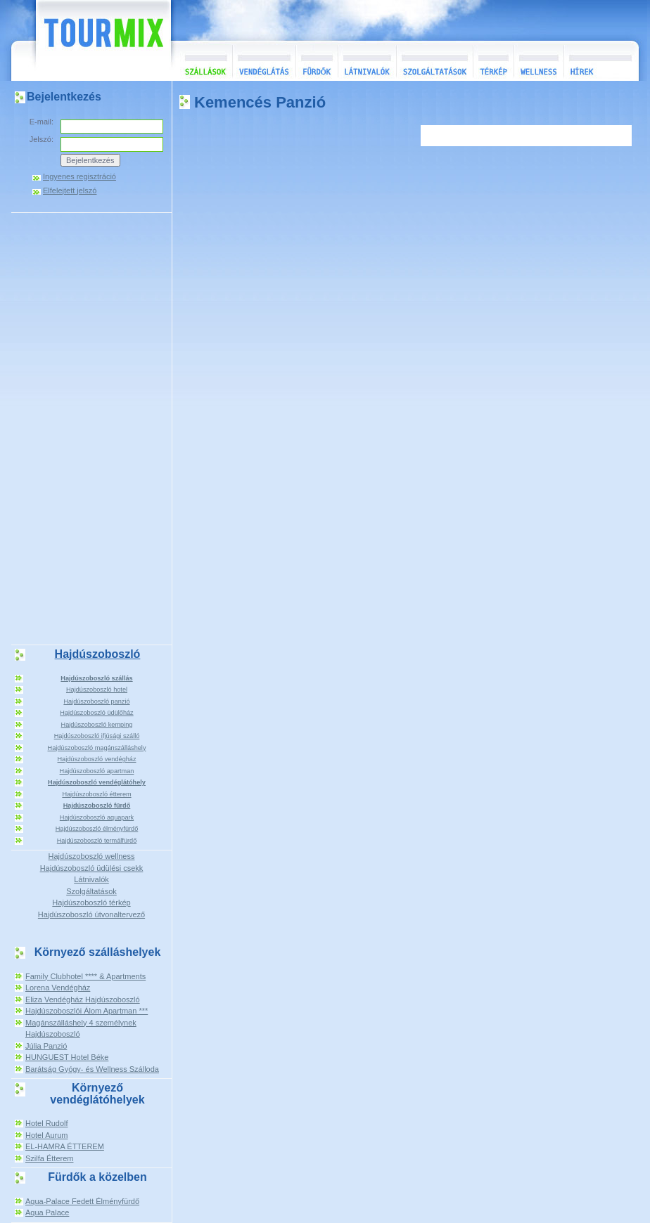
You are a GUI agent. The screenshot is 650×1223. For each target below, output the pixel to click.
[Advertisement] (91, 427)
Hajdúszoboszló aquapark (97, 817)
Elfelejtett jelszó (69, 191)
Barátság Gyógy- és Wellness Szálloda (92, 1069)
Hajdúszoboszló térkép (91, 902)
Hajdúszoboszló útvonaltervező (91, 914)
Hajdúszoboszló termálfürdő (97, 840)
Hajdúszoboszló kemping (97, 724)
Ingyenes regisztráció (79, 177)
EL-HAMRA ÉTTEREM (64, 1146)
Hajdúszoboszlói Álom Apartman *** (86, 1011)
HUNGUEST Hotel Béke (66, 1057)
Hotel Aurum (46, 1135)
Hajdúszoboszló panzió (96, 701)
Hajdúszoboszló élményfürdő (97, 828)
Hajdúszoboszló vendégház (97, 759)
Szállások (201, 61)
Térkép (493, 61)
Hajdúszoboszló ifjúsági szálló (97, 735)
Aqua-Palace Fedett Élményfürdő (82, 1201)
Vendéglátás (263, 61)
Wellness (538, 61)
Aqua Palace (47, 1212)
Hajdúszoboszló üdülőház (96, 712)
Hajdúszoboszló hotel (96, 689)
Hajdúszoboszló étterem (96, 794)
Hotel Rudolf (46, 1123)
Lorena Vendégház (57, 987)
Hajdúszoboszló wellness (92, 856)
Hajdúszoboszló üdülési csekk (92, 868)
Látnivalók (367, 61)
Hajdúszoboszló (98, 654)
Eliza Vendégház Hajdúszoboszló (82, 999)
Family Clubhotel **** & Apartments (85, 976)
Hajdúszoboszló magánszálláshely (97, 747)
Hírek (599, 61)
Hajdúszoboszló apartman (97, 771)
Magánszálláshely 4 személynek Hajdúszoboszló (80, 1028)
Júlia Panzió (46, 1046)
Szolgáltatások (434, 61)
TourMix (88, 40)
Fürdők (316, 61)
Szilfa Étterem (49, 1158)
